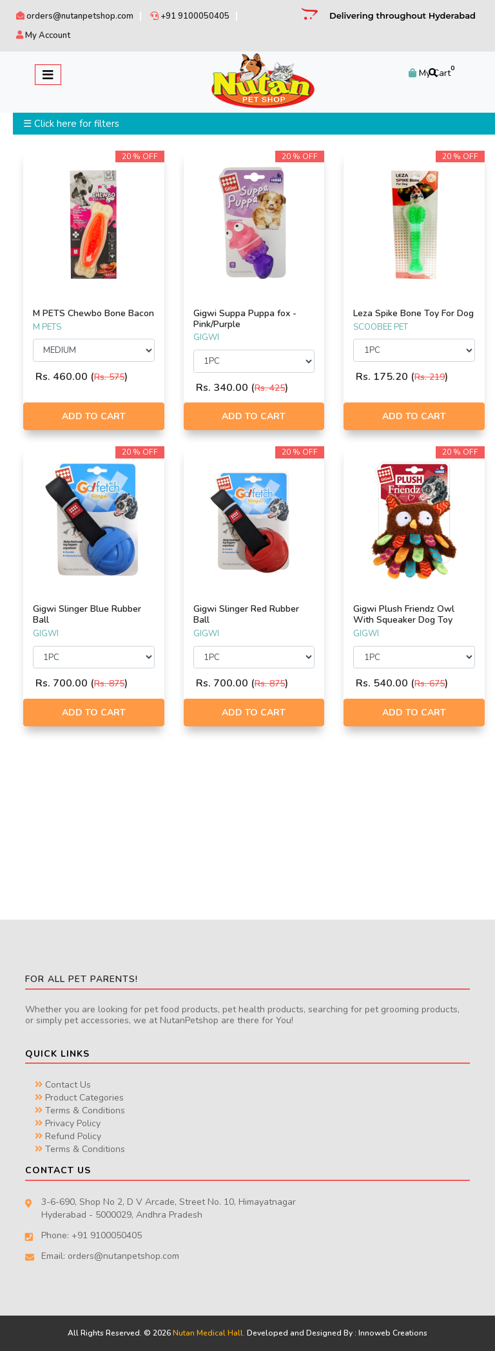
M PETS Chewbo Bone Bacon (93, 313)
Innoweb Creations (392, 1333)
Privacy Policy (68, 1123)
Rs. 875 (109, 683)
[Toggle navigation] (48, 74)
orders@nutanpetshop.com (74, 16)
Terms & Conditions (80, 1110)
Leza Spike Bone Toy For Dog (413, 313)
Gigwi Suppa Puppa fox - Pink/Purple (244, 318)
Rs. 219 (429, 377)
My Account (43, 35)
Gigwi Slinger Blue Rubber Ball (87, 614)
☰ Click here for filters (71, 123)
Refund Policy (68, 1136)
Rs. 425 (270, 388)
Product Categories (79, 1097)
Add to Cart (94, 416)
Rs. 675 (429, 683)
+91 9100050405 (189, 16)
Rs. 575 (109, 377)
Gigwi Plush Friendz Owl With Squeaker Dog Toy (403, 614)
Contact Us (63, 1085)
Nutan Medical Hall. (209, 1333)
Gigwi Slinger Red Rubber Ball (246, 614)
